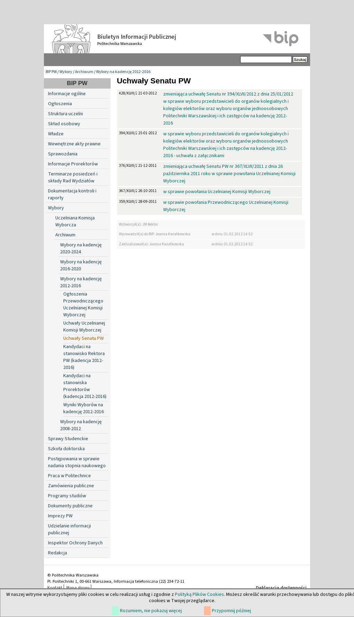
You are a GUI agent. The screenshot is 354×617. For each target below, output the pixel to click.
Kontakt (54, 587)
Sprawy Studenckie (68, 438)
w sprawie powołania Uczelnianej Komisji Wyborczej (216, 191)
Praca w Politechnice (69, 475)
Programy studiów (67, 495)
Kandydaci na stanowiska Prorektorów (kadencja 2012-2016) (84, 386)
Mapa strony (78, 587)
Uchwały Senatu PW (83, 338)
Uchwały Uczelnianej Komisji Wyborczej (84, 327)
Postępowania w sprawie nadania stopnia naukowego (77, 462)
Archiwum (84, 72)
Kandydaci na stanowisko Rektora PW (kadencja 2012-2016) (84, 357)
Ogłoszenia (60, 103)
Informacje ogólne (67, 93)
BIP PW (51, 72)
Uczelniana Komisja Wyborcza (75, 221)
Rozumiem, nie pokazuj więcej (151, 610)
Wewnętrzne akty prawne (74, 143)
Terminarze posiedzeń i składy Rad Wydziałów (72, 177)
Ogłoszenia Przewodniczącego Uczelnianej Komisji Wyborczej (83, 304)
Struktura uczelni (65, 113)
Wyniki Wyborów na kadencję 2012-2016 (83, 408)
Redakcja (57, 553)
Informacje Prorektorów (73, 164)
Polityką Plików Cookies (199, 594)
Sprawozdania (62, 154)
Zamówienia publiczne (71, 485)
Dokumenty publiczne (70, 505)
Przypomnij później (231, 610)
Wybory (65, 72)
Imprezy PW (60, 515)
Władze (56, 133)
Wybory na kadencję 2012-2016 (123, 72)
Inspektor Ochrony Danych (75, 542)
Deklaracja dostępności (281, 587)
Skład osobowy (64, 123)
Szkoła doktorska (66, 448)
